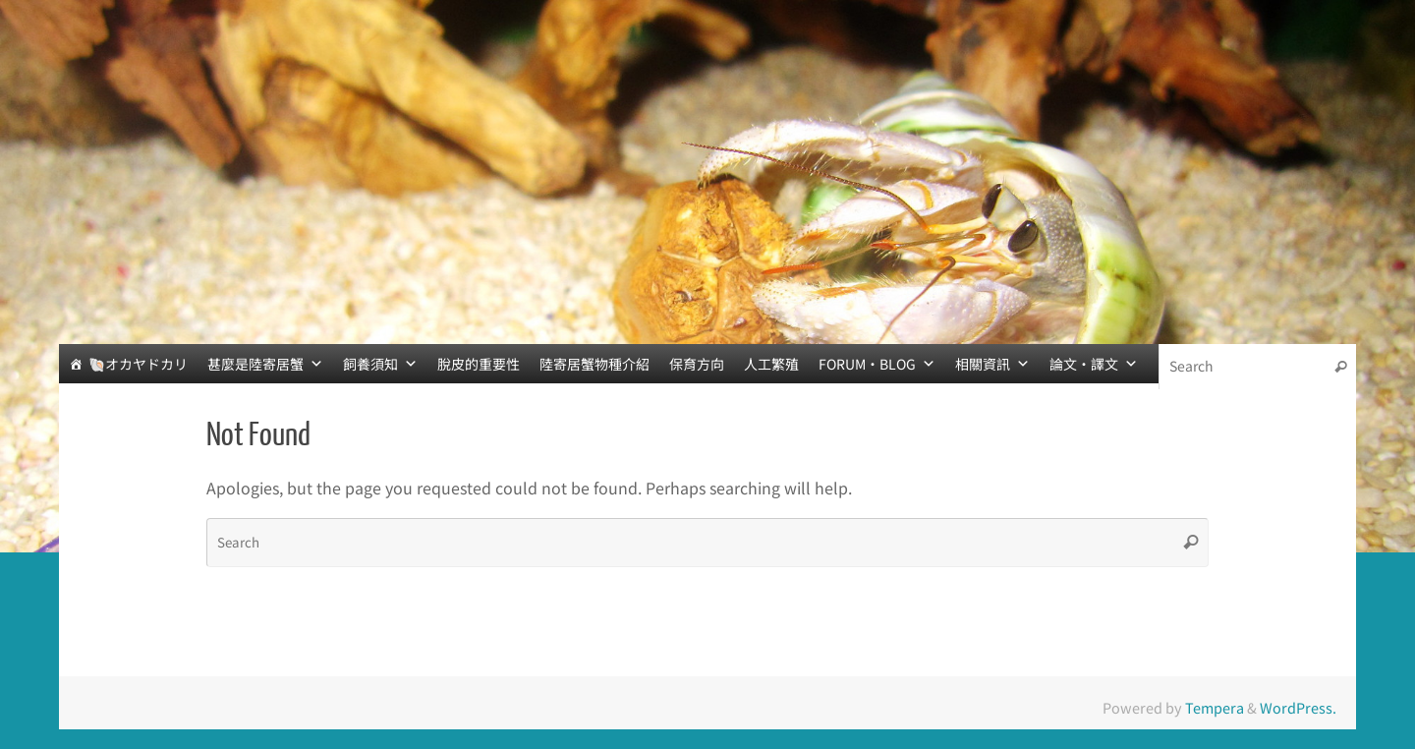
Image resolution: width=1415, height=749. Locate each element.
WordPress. (1298, 707)
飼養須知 (380, 364)
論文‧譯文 (1093, 364)
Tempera (1214, 707)
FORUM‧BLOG (877, 364)
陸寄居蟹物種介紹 (594, 364)
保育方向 (696, 364)
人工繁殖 (771, 364)
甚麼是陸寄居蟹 (265, 364)
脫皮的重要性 (478, 364)
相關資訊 (992, 364)
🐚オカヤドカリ (138, 364)
